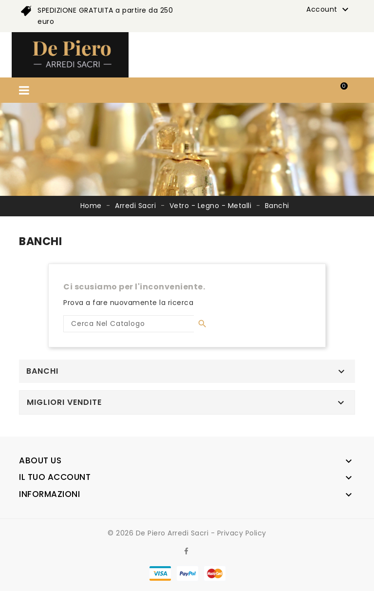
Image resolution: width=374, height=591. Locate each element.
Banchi (42, 371)
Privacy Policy (241, 533)
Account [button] (328, 10)
